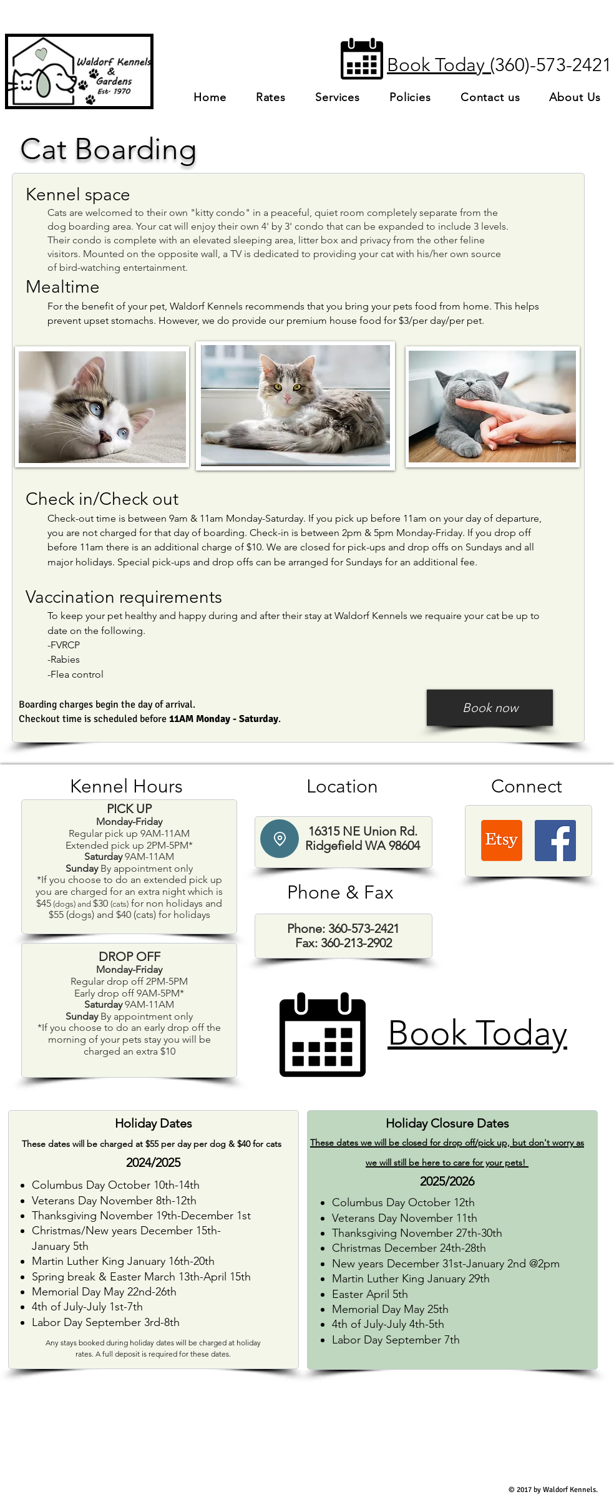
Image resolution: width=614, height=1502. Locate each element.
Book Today (477, 1033)
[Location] (279, 838)
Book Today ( (441, 65)
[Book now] (490, 708)
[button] (338, 97)
